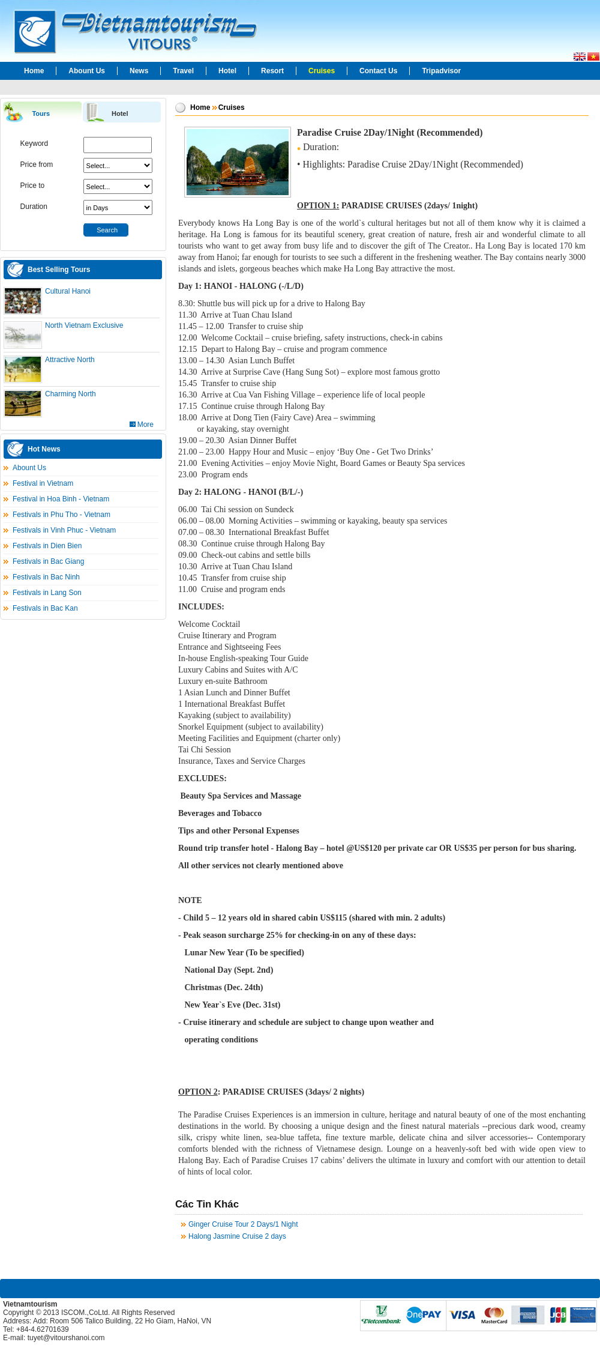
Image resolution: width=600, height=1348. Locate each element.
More (145, 424)
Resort (272, 71)
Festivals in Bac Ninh (46, 577)
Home (34, 71)
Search (107, 230)
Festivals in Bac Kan (45, 608)
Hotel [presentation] (120, 113)
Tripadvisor (441, 71)
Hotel (227, 71)
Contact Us (378, 71)
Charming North (70, 394)
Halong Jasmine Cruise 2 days (237, 1236)
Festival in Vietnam (43, 483)
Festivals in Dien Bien (47, 546)
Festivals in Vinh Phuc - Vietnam (64, 530)
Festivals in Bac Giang (48, 561)
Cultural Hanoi (68, 291)
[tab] (42, 112)
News (139, 71)
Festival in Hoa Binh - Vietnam (61, 499)
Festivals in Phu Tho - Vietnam (61, 514)
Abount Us (86, 71)
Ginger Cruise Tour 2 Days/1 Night (243, 1224)
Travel (183, 71)
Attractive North (70, 359)
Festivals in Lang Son (47, 592)
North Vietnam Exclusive (84, 325)
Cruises (321, 71)
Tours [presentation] (41, 113)
